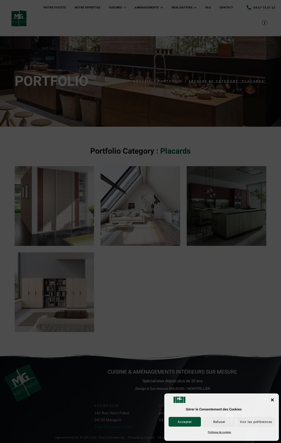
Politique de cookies (219, 432)
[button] (272, 400)
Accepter (185, 422)
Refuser (219, 422)
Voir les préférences (256, 422)
